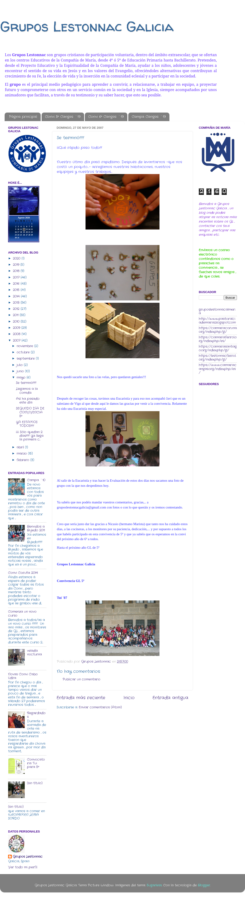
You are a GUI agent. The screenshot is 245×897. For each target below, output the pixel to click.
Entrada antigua (170, 698)
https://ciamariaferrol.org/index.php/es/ (218, 339)
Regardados (36, 715)
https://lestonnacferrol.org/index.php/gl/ (217, 358)
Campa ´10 (36, 480)
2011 (16, 315)
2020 (17, 258)
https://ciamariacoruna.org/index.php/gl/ (218, 330)
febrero (23, 460)
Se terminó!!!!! (26, 383)
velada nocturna (34, 653)
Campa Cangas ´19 (149, 116)
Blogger (204, 885)
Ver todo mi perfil (22, 867)
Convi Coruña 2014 (23, 573)
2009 (17, 328)
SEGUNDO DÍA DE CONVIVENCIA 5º (30, 412)
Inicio (129, 698)
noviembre (25, 346)
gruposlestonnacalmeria (217, 311)
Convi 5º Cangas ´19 (62, 116)
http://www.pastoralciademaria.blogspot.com (217, 321)
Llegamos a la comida (27, 391)
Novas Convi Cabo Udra (23, 676)
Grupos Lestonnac (28, 857)
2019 (16, 265)
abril (21, 447)
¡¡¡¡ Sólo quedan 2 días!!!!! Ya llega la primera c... (29, 436)
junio (21, 371)
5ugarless (154, 885)
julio (20, 365)
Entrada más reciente (81, 698)
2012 (17, 309)
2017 (17, 277)
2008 (17, 334)
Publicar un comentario (81, 679)
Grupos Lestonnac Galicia (87, 26)
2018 (17, 271)
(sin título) (35, 783)
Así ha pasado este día (28, 401)
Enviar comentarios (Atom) (100, 707)
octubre (24, 352)
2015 (17, 290)
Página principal (23, 116)
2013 (17, 302)
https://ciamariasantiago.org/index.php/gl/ (218, 348)
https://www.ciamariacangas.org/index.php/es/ (217, 369)
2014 (17, 296)
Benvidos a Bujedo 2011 (36, 528)
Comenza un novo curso (22, 613)
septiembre (26, 358)
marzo (22, 453)
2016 (17, 284)
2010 (17, 321)
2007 (17, 340)
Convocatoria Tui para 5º (36, 763)
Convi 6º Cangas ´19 (106, 116)
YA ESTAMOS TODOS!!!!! (26, 424)
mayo (22, 377)
